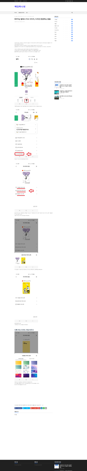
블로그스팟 (63, 25)
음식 (63, 32)
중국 (63, 36)
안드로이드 (63, 30)
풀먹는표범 (17, 21)
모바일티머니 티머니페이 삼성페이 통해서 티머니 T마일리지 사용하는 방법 (66, 86)
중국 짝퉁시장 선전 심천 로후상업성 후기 (66, 97)
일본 (63, 34)
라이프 (63, 21)
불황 (16, 16)
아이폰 (63, 27)
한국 (63, 38)
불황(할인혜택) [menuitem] (21, 12)
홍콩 (63, 40)
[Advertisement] (33, 32)
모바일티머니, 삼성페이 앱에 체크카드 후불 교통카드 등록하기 (66, 91)
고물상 (63, 19)
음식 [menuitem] (27, 12)
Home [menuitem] (15, 12)
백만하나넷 (19, 6)
